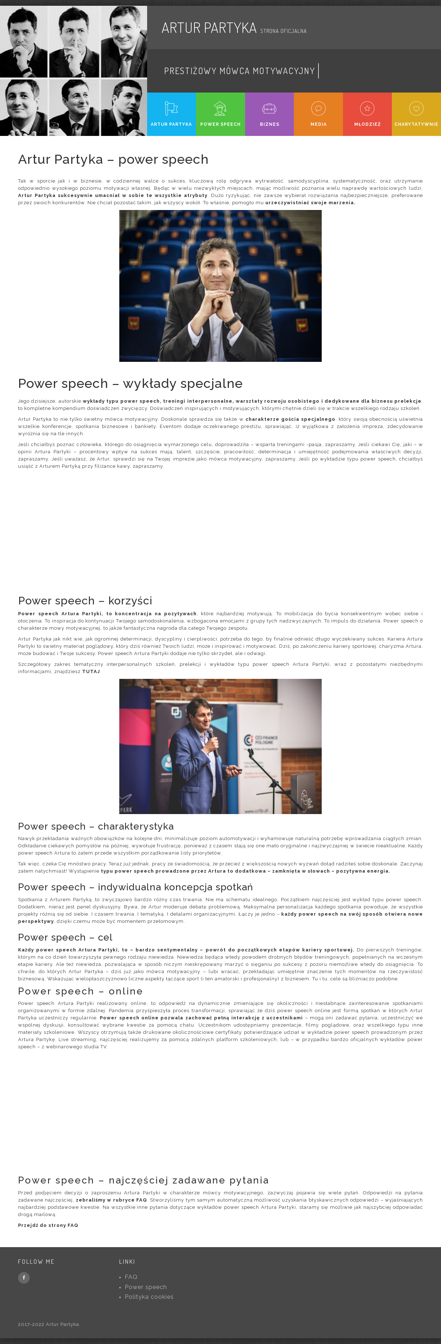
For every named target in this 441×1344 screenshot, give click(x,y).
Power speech (146, 1287)
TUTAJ (91, 671)
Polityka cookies (149, 1296)
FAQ (131, 1277)
